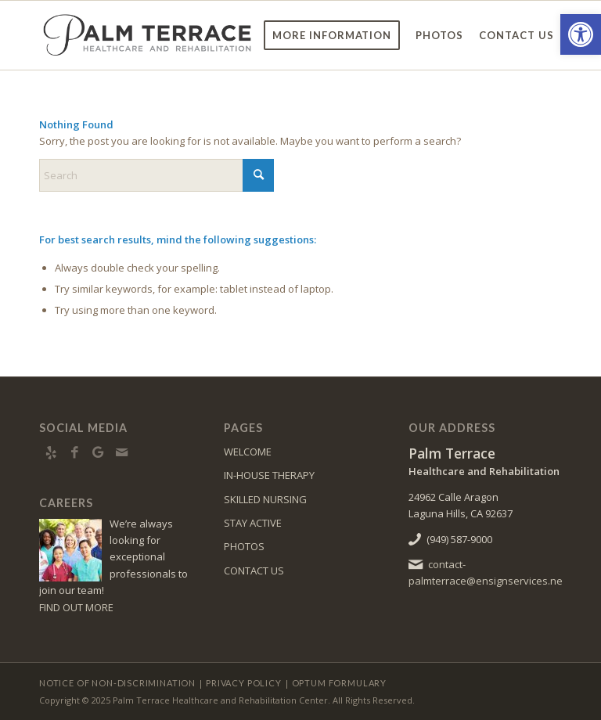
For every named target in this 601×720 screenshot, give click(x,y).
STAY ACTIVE (253, 523)
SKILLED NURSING (265, 499)
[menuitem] (332, 35)
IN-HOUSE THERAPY (269, 475)
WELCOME (248, 452)
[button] (580, 34)
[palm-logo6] (147, 35)
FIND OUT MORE (76, 607)
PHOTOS (244, 546)
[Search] (156, 175)
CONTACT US (254, 570)
